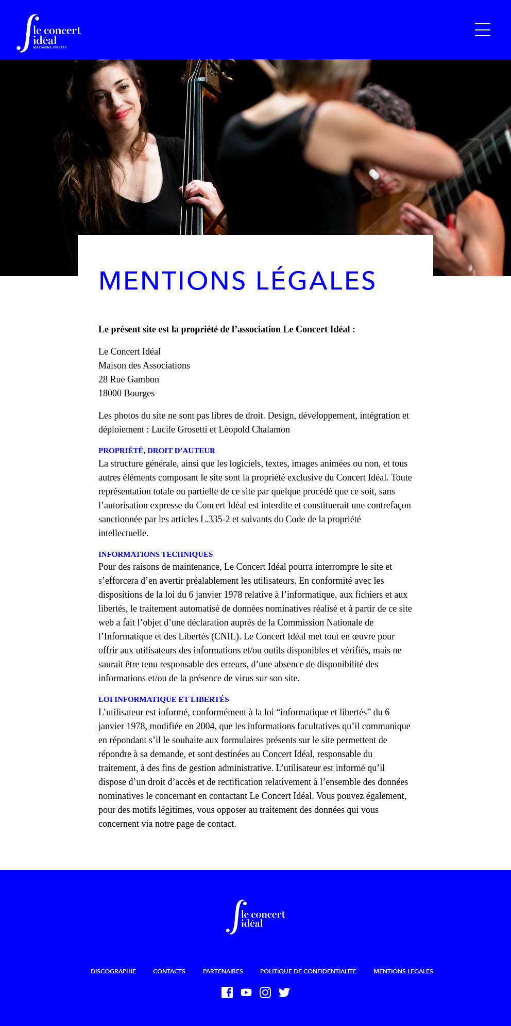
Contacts (169, 971)
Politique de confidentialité (308, 971)
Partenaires (223, 971)
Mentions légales (403, 971)
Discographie (113, 971)
